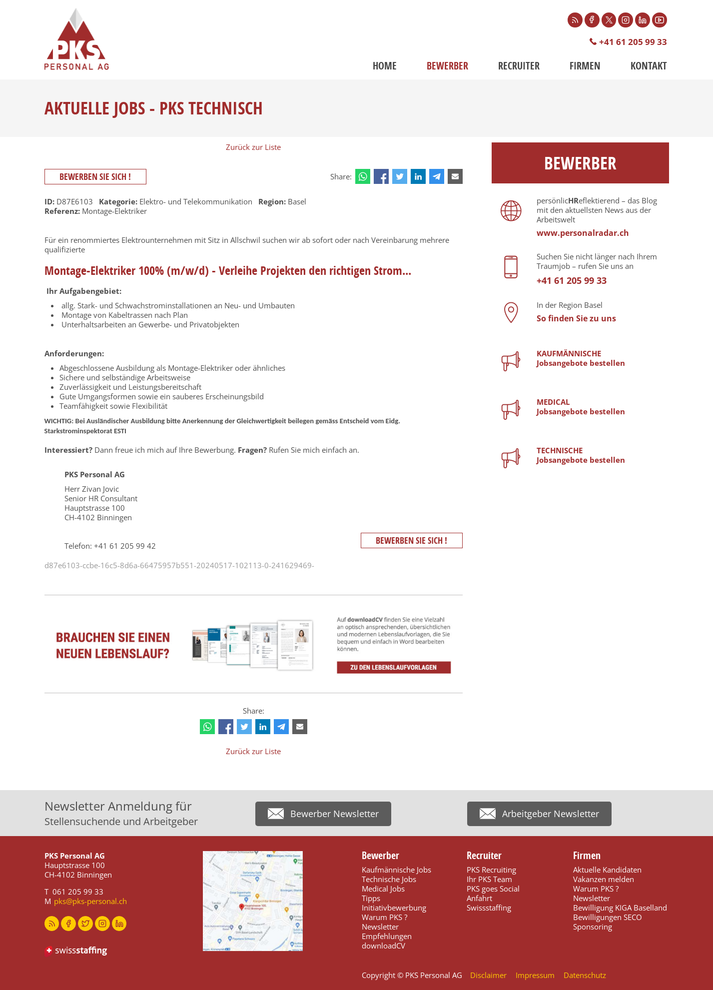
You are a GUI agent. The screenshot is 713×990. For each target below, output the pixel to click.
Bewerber (447, 65)
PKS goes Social (493, 889)
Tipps (371, 898)
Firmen (585, 65)
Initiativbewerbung (394, 908)
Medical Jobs (383, 889)
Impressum (535, 975)
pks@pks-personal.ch (90, 901)
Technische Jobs (389, 879)
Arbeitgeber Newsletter (550, 814)
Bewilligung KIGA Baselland (620, 908)
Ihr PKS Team (489, 879)
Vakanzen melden (603, 879)
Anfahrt (479, 898)
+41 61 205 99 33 (633, 41)
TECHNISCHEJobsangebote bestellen (581, 455)
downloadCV (383, 946)
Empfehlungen (387, 936)
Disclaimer (488, 975)
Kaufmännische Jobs (396, 870)
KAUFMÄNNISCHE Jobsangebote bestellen (581, 358)
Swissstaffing (489, 908)
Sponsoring (592, 927)
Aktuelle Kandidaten (607, 870)
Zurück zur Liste (253, 147)
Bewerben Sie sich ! (95, 176)
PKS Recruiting (491, 870)
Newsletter (380, 927)
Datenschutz (585, 975)
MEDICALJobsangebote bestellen (581, 406)
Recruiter (519, 65)
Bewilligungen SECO (607, 917)
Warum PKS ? (384, 917)
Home (385, 65)
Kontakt (649, 65)
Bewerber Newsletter (334, 814)
